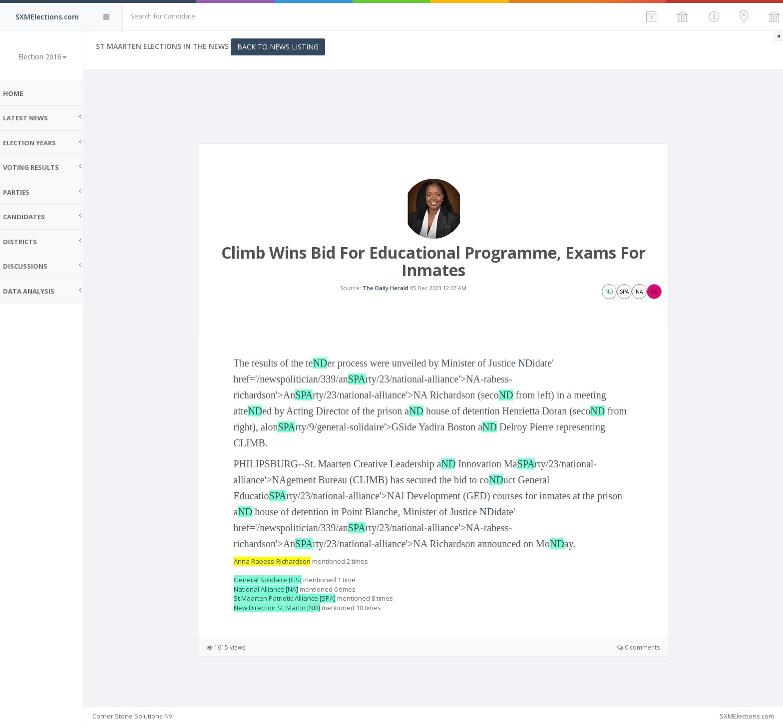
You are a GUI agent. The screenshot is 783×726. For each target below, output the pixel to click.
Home (20, 93)
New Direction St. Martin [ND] (280, 617)
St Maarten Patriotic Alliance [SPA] (288, 607)
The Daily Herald (389, 292)
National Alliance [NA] (269, 598)
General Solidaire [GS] (271, 589)
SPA (360, 388)
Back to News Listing (285, 46)
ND (323, 372)
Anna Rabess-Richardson (275, 570)
